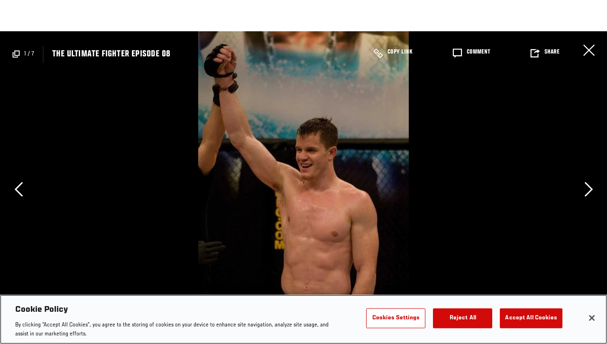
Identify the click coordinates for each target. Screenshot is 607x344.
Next (588, 189)
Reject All (463, 318)
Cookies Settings (396, 318)
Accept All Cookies (531, 318)
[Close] (591, 318)
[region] (303, 319)
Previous (18, 189)
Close (589, 50)
